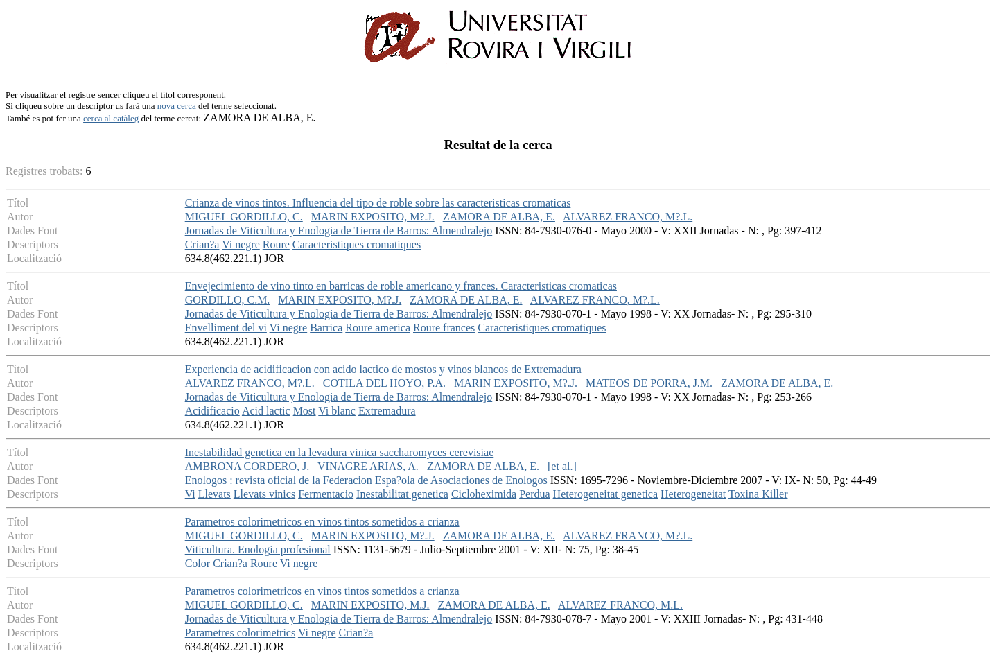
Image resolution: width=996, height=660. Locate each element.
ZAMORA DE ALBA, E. (499, 217)
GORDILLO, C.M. (227, 300)
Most (304, 411)
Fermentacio (325, 494)
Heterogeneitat (693, 494)
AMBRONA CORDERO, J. (247, 466)
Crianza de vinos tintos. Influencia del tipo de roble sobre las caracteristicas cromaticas (378, 203)
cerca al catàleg (111, 118)
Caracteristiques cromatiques (356, 244)
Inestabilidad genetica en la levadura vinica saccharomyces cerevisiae (339, 452)
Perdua (534, 494)
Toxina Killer (758, 494)
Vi (190, 494)
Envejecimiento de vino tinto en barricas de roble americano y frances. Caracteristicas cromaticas (401, 286)
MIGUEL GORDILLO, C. (244, 217)
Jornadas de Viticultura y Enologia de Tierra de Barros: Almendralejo (339, 230)
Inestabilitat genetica (402, 494)
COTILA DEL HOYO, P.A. (384, 383)
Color (197, 563)
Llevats (214, 494)
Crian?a (202, 244)
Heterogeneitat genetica (605, 494)
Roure (276, 244)
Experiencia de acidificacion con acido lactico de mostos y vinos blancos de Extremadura (383, 369)
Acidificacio (212, 411)
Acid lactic (266, 411)
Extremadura (387, 411)
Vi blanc (337, 411)
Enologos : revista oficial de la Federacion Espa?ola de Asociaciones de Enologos (366, 480)
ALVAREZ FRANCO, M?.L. (627, 217)
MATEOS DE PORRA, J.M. (649, 383)
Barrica (326, 327)
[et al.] (563, 466)
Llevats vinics (264, 494)
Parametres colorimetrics (240, 633)
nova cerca (176, 106)
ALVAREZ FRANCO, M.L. (620, 605)
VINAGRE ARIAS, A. (369, 466)
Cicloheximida (483, 494)
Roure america (377, 327)
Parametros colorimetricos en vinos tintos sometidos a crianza (322, 522)
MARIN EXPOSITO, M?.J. (373, 217)
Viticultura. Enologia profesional (258, 549)
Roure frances (444, 327)
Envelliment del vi (226, 327)
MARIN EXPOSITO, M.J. (370, 605)
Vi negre (241, 244)
